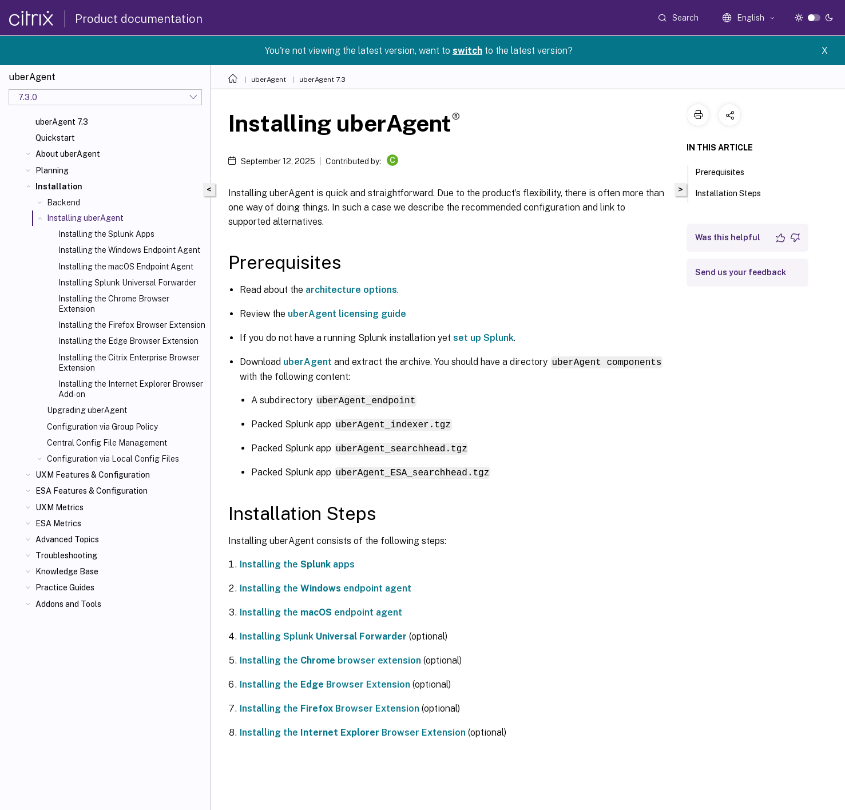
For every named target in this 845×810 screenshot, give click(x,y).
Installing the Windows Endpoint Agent (129, 250)
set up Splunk (483, 337)
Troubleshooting (66, 555)
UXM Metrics (59, 507)
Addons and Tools (68, 604)
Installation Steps (734, 192)
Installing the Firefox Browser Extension (131, 324)
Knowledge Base (66, 571)
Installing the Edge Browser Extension (128, 341)
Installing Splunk (323, 634)
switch (467, 50)
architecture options (351, 289)
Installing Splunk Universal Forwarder (127, 282)
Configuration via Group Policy (102, 426)
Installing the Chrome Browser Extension (113, 303)
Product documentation (139, 19)
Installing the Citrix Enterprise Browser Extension (129, 362)
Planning (52, 170)
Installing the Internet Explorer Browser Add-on (130, 389)
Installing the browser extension (330, 658)
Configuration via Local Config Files (113, 458)
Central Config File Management (107, 442)
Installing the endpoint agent (325, 586)
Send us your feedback (740, 272)
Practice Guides (64, 587)
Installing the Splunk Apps (106, 234)
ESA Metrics (58, 523)
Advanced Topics (67, 539)
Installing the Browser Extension (325, 682)
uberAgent (268, 80)
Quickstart (55, 137)
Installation (58, 186)
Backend (63, 202)
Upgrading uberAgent (87, 410)
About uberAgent (67, 153)
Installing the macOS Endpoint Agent (125, 266)
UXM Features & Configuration (92, 474)
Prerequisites (726, 171)
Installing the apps (297, 562)
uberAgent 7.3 (61, 121)
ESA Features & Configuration (91, 490)
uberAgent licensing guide (347, 313)
